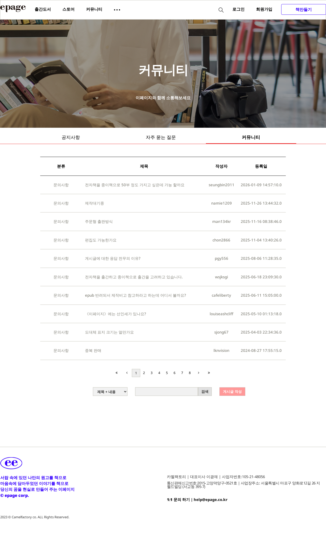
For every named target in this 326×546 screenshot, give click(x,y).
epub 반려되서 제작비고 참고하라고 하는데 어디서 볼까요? (135, 295)
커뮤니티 (94, 9)
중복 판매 (93, 350)
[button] (117, 9)
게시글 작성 (232, 391)
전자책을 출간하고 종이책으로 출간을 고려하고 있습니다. (134, 276)
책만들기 (303, 9)
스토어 (68, 9)
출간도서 (43, 9)
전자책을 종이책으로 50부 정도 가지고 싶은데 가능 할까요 (135, 184)
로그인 (238, 9)
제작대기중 (94, 203)
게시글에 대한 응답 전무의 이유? (112, 258)
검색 (204, 391)
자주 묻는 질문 (161, 137)
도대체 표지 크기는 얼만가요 (109, 332)
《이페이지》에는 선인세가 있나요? (115, 313)
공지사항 (71, 137)
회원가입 (264, 9)
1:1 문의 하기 (178, 499)
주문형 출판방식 (99, 221)
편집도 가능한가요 (101, 239)
